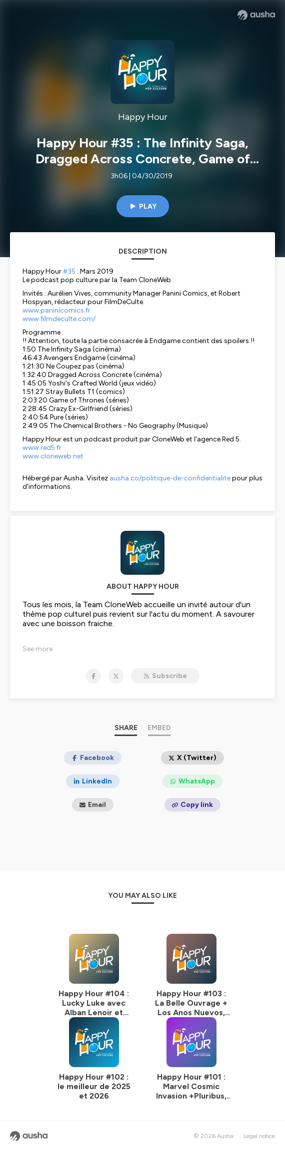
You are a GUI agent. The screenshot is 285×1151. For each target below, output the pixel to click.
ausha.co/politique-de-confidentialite (170, 478)
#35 (69, 271)
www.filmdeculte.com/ (59, 319)
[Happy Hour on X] (116, 676)
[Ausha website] (256, 15)
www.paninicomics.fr (56, 310)
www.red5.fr (42, 447)
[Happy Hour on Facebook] (93, 676)
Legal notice (259, 1136)
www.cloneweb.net (53, 456)
